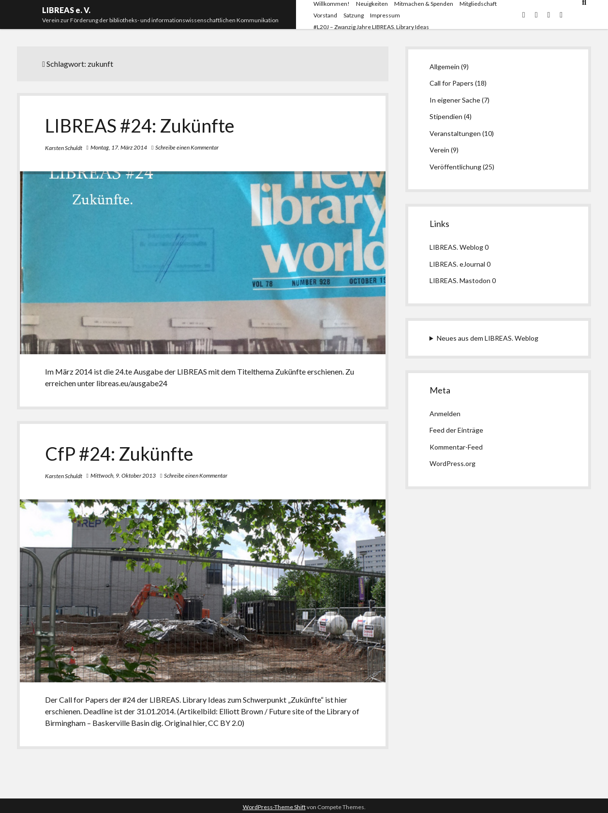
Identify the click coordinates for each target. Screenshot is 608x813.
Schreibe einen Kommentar (187, 147)
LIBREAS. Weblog (456, 247)
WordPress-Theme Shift (274, 807)
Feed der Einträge (456, 430)
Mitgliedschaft (478, 3)
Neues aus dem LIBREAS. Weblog (487, 338)
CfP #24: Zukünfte (119, 453)
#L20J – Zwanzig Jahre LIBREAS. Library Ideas (371, 26)
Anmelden (445, 413)
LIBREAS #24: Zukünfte (140, 125)
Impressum (385, 15)
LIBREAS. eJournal (457, 264)
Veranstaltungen (455, 133)
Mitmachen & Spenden (423, 3)
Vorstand (325, 15)
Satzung (353, 15)
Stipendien (446, 116)
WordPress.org (452, 463)
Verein (439, 150)
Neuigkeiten (372, 3)
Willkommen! (331, 3)
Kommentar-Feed (456, 447)
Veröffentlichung (455, 167)
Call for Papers (452, 83)
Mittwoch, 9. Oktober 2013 (123, 475)
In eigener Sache (455, 100)
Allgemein (445, 66)
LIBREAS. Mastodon (460, 280)
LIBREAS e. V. (66, 10)
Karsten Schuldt (63, 147)
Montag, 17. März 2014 (118, 147)
